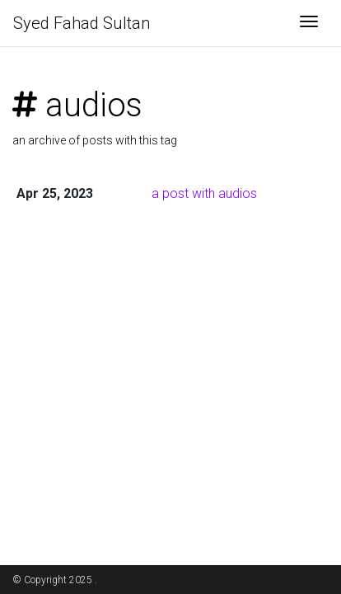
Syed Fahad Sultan (81, 23)
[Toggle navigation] (309, 23)
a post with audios (204, 193)
